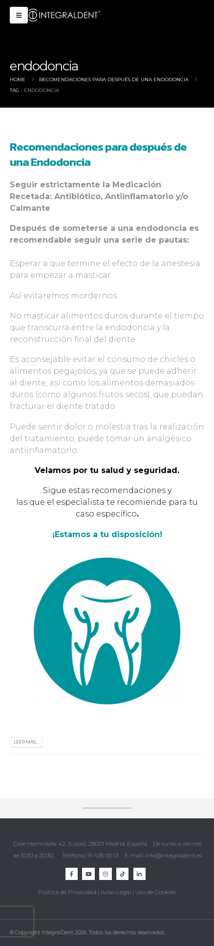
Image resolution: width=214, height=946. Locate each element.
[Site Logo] (64, 15)
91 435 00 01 (103, 855)
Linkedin (139, 874)
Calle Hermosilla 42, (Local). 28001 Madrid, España (80, 843)
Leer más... (26, 742)
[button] (19, 15)
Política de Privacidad (67, 892)
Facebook (71, 874)
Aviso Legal (116, 892)
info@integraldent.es (173, 855)
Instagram (105, 874)
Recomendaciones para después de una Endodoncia (98, 154)
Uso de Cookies (155, 892)
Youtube (88, 874)
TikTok (122, 874)
